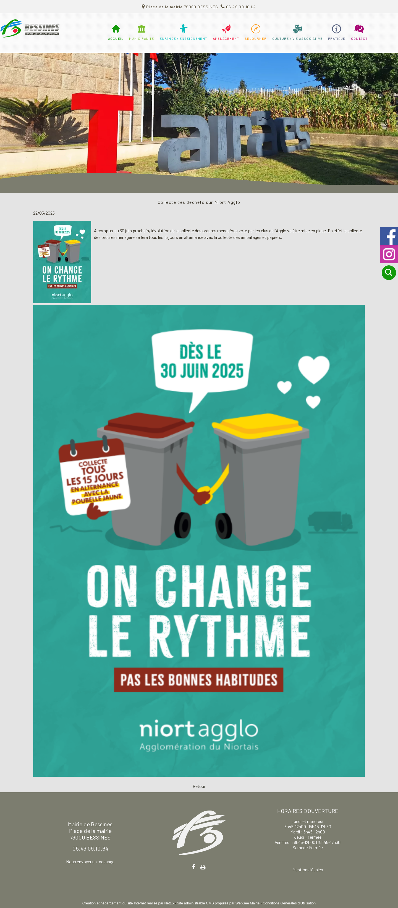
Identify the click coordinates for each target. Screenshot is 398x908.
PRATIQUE (336, 38)
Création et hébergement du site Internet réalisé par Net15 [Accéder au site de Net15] (128, 903)
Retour (199, 786)
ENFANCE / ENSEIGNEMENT (183, 38)
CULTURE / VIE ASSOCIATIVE (297, 38)
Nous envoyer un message (90, 861)
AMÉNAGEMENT (226, 38)
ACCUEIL (116, 38)
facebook (194, 867)
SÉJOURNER (256, 38)
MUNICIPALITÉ (141, 38)
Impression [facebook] (203, 866)
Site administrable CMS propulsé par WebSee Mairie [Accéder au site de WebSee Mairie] (218, 903)
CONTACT (359, 38)
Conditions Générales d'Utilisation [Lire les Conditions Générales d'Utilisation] (289, 903)
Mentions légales (307, 869)
